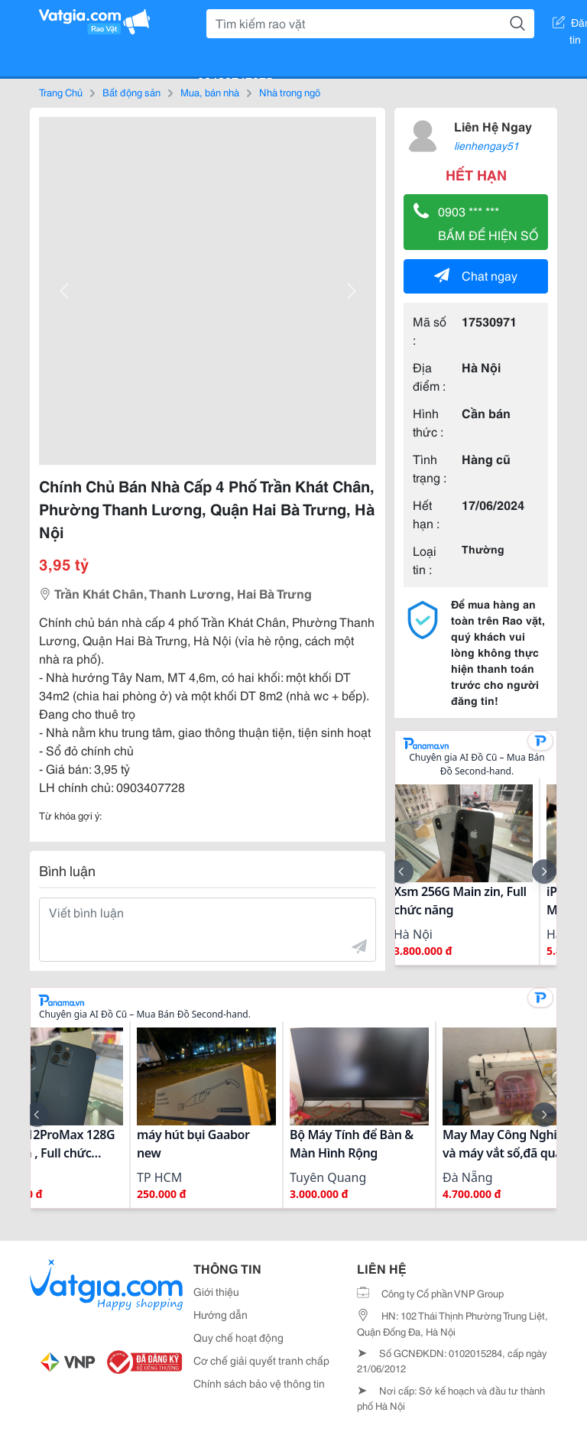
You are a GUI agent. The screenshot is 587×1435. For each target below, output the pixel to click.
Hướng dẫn (220, 1314)
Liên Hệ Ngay (493, 126)
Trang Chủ (61, 92)
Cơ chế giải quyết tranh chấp (261, 1360)
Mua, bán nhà (209, 92)
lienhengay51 (486, 145)
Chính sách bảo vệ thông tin (259, 1383)
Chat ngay (475, 275)
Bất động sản (131, 92)
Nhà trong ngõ (289, 92)
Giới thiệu (216, 1291)
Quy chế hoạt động (238, 1337)
